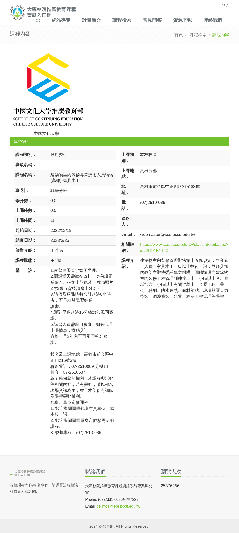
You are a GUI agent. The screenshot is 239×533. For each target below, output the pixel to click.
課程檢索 (121, 20)
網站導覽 (61, 20)
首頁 (178, 34)
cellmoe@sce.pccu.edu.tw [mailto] (118, 506)
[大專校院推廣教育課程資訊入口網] (98, 12)
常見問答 (152, 20)
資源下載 (182, 20)
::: (37, 20)
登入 (225, 5)
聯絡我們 (213, 20)
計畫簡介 (91, 20)
